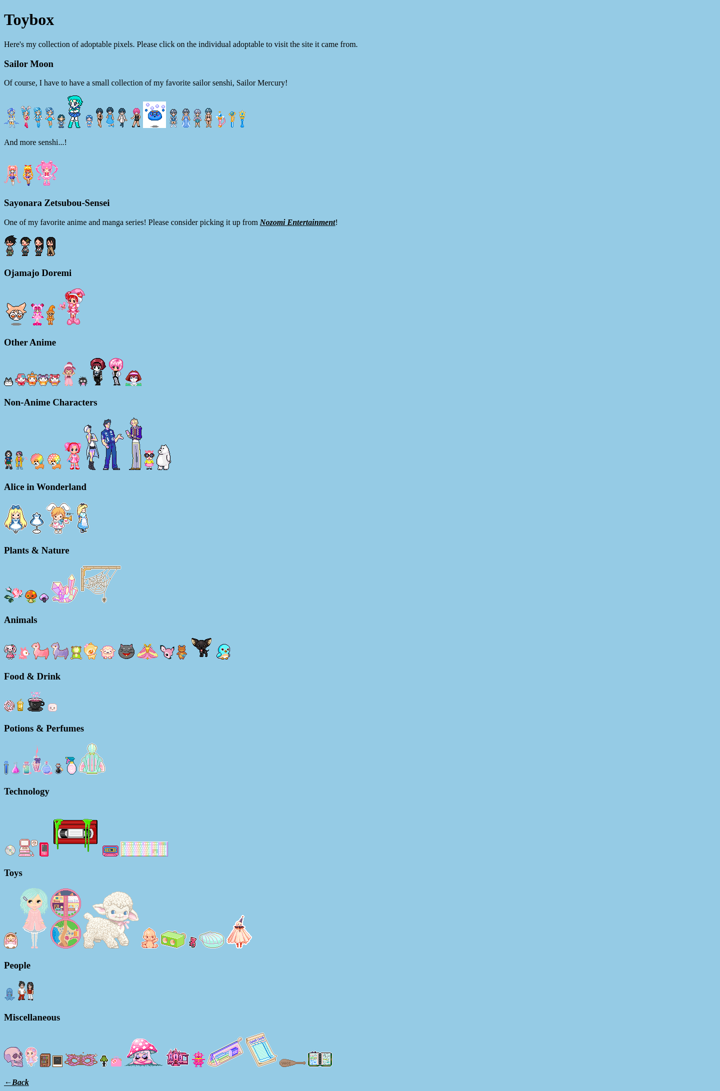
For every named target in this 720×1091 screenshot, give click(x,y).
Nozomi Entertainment (298, 222)
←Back (16, 1082)
